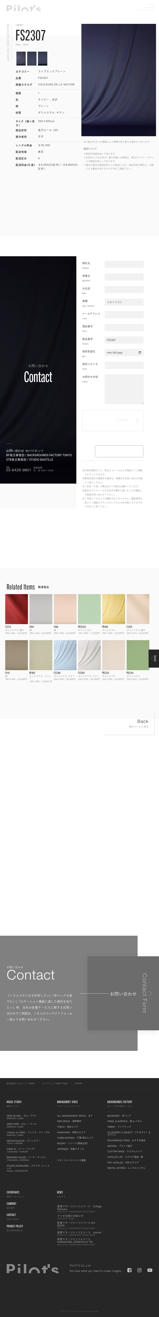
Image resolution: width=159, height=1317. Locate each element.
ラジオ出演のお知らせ (79, 1217)
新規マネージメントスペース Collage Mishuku (79, 1209)
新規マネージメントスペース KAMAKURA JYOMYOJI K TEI (79, 1242)
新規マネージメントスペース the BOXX (79, 1225)
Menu (149, 7)
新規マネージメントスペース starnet (79, 1233)
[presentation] (119, 451)
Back (129, 724)
